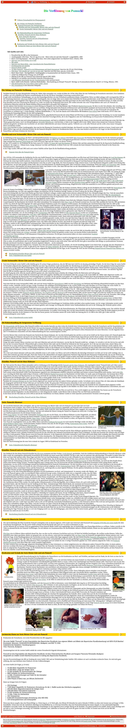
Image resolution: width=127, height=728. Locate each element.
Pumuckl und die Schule (101, 603)
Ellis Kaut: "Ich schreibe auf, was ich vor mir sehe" (27, 71)
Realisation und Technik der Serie (36, 44)
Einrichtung (77, 283)
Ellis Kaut (24, 99)
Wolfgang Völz (41, 414)
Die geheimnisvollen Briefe (54, 173)
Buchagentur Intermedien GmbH (51, 721)
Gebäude (81, 275)
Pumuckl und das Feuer (104, 298)
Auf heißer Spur (26, 216)
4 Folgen (26, 232)
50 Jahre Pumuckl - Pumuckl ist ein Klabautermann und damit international (35, 69)
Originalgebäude (65, 466)
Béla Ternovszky (79, 138)
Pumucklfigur (21, 138)
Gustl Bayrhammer (64, 143)
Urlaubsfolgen (42, 212)
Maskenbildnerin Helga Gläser (13, 423)
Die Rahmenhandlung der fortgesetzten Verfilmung (32, 33)
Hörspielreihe (10, 326)
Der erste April (71, 175)
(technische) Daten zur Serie (35, 46)
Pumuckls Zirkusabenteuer (98, 537)
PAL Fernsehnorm (17, 85)
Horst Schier (26, 370)
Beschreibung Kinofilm (24, 253)
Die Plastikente (70, 296)
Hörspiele (24, 220)
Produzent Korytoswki (55, 422)
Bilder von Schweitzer (109, 164)
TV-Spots (52, 143)
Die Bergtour (59, 292)
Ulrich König (28, 106)
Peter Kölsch (93, 111)
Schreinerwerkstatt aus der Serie (22, 381)
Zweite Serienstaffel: (35, 29)
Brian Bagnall (13, 722)
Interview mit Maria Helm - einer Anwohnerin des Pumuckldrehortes (33, 64)
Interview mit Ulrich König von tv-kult (23, 60)
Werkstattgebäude (44, 120)
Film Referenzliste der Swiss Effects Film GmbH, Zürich (29, 83)
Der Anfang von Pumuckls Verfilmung (28, 23)
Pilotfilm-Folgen (80, 182)
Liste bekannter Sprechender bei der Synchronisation (28, 80)
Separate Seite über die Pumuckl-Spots (19, 152)
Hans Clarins (22, 586)
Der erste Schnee (40, 579)
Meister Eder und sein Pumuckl (48, 230)
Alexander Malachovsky (46, 122)
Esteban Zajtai (92, 574)
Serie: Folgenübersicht (21, 445)
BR (91, 719)
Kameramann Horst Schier (78, 423)
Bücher (22, 326)
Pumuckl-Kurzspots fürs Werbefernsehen (29, 25)
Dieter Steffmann (53, 246)
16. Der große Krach (100, 180)
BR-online (14, 62)
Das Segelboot (47, 292)
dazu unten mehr (31, 205)
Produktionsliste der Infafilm (20, 66)
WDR (53, 722)
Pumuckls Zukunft (25, 40)
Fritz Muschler (32, 425)
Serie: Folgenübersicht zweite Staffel (19, 317)
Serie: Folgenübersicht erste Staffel (18, 255)
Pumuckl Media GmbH (18, 67)
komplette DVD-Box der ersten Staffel (105, 523)
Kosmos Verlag (87, 721)
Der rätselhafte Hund (11, 216)
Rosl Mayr (33, 214)
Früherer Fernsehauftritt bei (29, 20)
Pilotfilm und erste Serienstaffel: (38, 27)
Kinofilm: (30, 35)
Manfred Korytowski (85, 106)
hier (82, 246)
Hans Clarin (7, 127)
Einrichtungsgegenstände (91, 179)
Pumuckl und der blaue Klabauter (73, 365)
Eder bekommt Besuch (73, 212)
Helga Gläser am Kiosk (90, 294)
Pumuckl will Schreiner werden (39, 296)
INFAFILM (112, 719)
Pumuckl (46, 583)
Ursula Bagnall (67, 453)
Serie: (26, 36)
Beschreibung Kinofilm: (26, 397)
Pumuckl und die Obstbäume (32, 292)
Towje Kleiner (12, 414)
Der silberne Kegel (56, 296)
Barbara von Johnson (59, 138)
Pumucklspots (118, 188)
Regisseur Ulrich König (23, 141)
